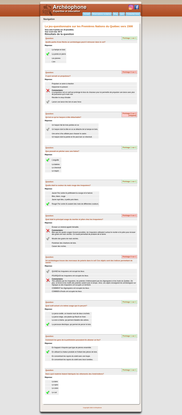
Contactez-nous (133, 14)
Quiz (122, 14)
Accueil (87, 14)
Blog (115, 14)
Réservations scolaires (101, 14)
